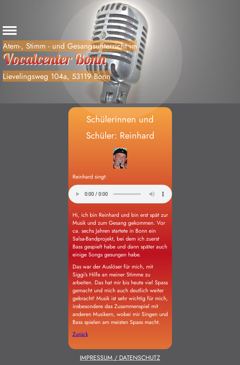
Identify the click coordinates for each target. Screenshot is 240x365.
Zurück (80, 334)
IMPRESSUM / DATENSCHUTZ (120, 357)
